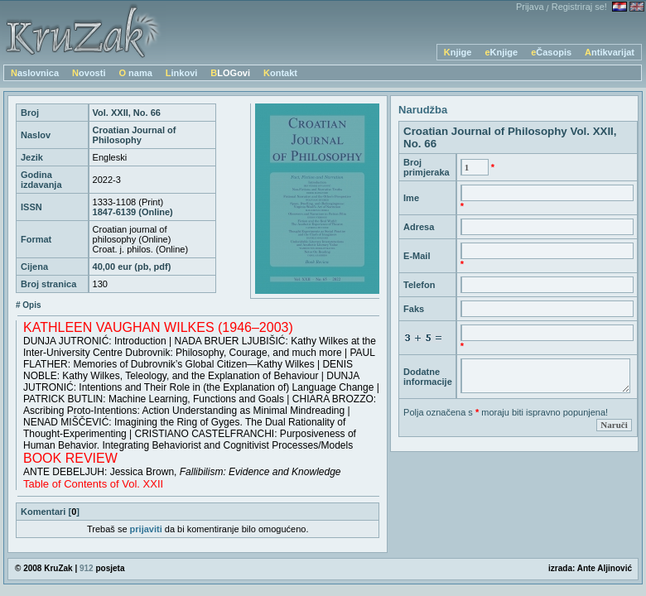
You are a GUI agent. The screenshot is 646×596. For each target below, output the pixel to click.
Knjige (458, 52)
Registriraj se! (579, 7)
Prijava (530, 7)
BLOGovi (230, 73)
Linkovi (182, 73)
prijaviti (146, 529)
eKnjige (501, 52)
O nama (135, 73)
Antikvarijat (609, 52)
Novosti (88, 73)
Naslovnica (35, 73)
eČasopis (551, 52)
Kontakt (280, 73)
